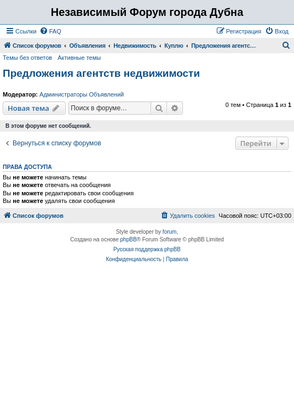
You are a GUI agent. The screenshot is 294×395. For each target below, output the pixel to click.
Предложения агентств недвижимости (101, 73)
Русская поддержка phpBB (147, 249)
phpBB (128, 239)
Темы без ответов (27, 57)
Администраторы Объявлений (81, 94)
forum (170, 232)
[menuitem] (50, 31)
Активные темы (79, 57)
